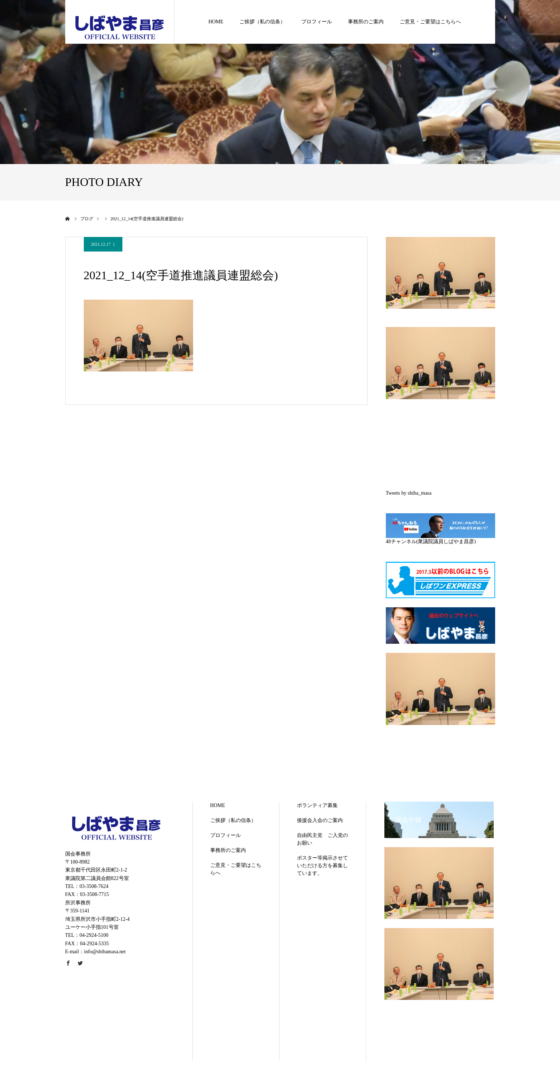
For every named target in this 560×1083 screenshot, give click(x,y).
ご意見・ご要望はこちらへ (430, 21)
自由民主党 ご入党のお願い (322, 839)
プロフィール (316, 21)
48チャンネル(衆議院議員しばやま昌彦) (431, 541)
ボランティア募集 (317, 805)
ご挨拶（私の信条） (262, 21)
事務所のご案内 (366, 21)
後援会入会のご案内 (320, 820)
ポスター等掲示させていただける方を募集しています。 (322, 865)
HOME (215, 21)
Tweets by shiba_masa (409, 493)
